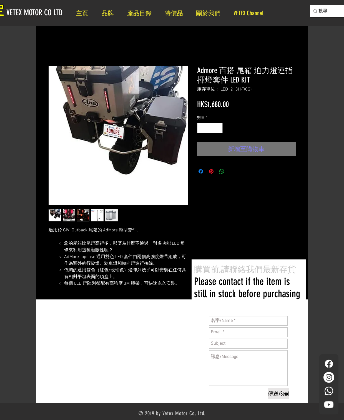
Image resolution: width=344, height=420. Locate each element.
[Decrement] (201, 128)
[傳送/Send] (278, 393)
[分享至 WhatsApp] (222, 171)
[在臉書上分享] (200, 171)
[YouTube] (328, 404)
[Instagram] (328, 377)
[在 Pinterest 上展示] (211, 171)
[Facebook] (328, 363)
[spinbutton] (210, 128)
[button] (210, 13)
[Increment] (218, 128)
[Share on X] (232, 171)
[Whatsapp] (328, 391)
